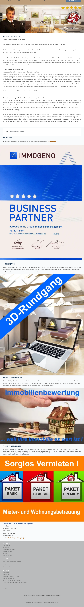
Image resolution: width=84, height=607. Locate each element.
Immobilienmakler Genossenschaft (50, 599)
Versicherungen (7, 565)
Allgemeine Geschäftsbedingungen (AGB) (15, 582)
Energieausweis (7, 563)
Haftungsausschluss (9, 578)
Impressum (6, 574)
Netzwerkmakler (7, 551)
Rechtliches (6, 572)
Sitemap (5, 553)
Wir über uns (6, 545)
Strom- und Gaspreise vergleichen (13, 561)
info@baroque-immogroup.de (16, 538)
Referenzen (6, 547)
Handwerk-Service (8, 567)
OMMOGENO (52, 141)
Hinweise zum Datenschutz (11, 576)
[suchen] (33, 132)
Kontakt (5, 588)
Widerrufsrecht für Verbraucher (12, 580)
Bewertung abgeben (9, 549)
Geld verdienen (7, 555)
